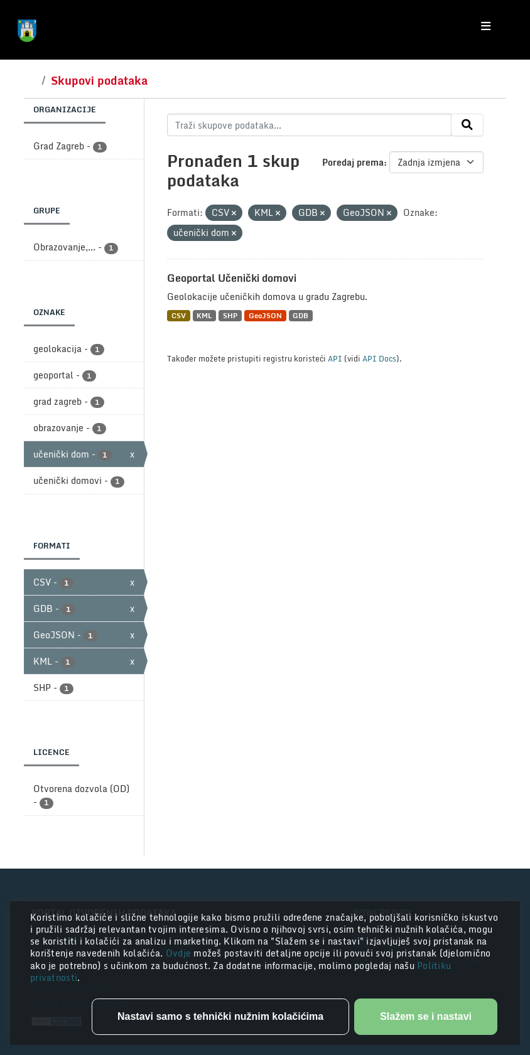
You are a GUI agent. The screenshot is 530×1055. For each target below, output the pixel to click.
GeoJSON (265, 315)
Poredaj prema (353, 162)
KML (204, 315)
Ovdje (180, 953)
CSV (178, 315)
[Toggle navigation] (486, 26)
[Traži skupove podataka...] (309, 125)
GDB (300, 315)
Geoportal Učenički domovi (231, 278)
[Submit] (467, 125)
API (335, 358)
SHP (230, 315)
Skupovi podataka (99, 80)
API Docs (379, 358)
